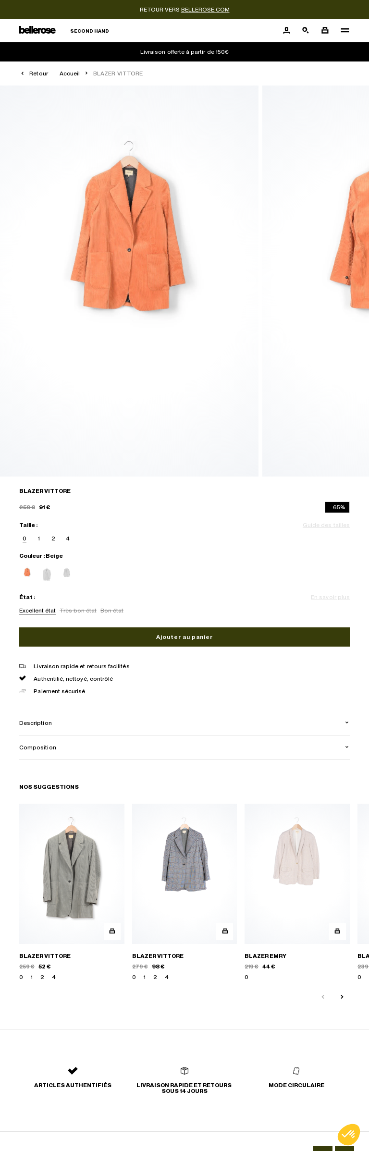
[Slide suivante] (346, 993)
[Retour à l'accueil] (64, 31)
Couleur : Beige (41, 555)
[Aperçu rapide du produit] (112, 931)
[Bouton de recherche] (305, 30)
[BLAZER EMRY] (297, 892)
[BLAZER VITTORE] (71, 892)
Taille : (28, 525)
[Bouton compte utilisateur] (286, 30)
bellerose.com (205, 9)
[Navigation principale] (342, 30)
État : (27, 597)
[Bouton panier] (324, 30)
